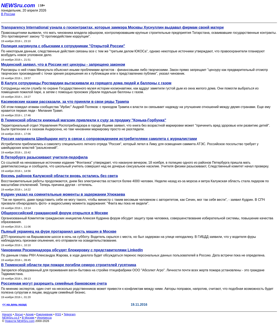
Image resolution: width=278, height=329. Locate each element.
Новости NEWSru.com (19, 321)
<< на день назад (14, 304)
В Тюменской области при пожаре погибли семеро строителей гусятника (68, 265)
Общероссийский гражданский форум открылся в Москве (54, 213)
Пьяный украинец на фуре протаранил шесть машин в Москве (58, 231)
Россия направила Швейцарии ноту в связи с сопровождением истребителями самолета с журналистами (99, 139)
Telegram (70, 314)
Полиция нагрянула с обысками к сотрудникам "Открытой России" (63, 46)
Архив (30, 314)
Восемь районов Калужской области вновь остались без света (59, 176)
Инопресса (44, 317)
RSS (58, 314)
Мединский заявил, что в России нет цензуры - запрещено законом (63, 64)
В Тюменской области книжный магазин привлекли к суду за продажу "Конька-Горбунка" (83, 120)
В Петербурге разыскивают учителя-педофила (44, 157)
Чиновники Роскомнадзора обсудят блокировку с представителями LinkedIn (72, 250)
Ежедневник (44, 314)
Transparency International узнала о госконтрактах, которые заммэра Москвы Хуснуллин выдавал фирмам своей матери (112, 27)
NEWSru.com (18, 5)
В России (8, 14)
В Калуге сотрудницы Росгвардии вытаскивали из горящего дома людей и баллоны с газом (86, 83)
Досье (19, 314)
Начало (7, 314)
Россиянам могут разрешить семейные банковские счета (54, 283)
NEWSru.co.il (10, 317)
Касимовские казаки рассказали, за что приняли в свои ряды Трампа (65, 102)
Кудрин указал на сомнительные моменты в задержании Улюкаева (63, 194)
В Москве (28, 317)
